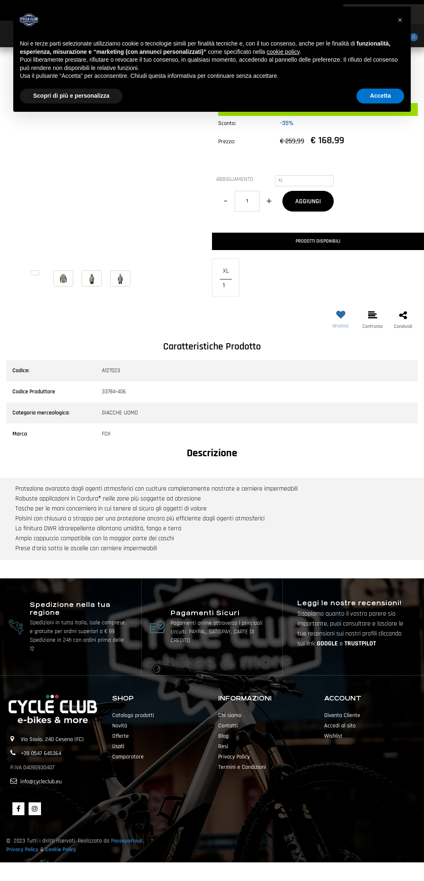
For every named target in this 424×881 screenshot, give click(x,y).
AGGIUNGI (308, 201)
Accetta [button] (380, 95)
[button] (106, 185)
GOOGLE (328, 643)
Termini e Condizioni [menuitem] (242, 767)
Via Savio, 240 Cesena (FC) (52, 739)
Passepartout (126, 841)
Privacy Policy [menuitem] (234, 757)
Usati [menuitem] (118, 746)
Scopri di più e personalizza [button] (71, 95)
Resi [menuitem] (223, 746)
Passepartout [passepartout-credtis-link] (226, 871)
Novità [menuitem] (119, 725)
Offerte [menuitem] (120, 736)
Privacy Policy (22, 849)
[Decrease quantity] (225, 201)
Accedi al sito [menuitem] (340, 725)
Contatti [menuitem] (228, 725)
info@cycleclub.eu (41, 781)
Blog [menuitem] (223, 736)
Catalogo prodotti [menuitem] (133, 715)
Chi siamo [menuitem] (229, 715)
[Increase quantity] (269, 201)
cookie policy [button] (283, 51)
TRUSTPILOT (360, 643)
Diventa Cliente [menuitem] (342, 715)
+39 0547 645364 (41, 753)
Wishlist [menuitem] (333, 736)
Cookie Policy (60, 849)
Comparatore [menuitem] (128, 757)
